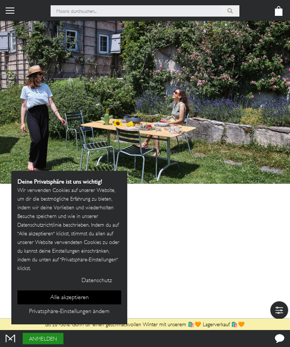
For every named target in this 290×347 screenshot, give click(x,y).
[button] (279, 310)
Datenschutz (97, 281)
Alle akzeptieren (69, 298)
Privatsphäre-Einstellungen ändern (69, 312)
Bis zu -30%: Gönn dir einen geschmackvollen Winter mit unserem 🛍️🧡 (124, 324)
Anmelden (43, 339)
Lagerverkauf (216, 324)
